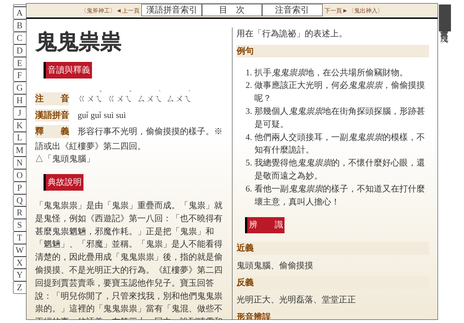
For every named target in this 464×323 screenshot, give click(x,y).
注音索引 (292, 9)
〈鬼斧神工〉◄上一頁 (110, 10)
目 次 (232, 9)
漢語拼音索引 (171, 9)
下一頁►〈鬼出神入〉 (353, 10)
